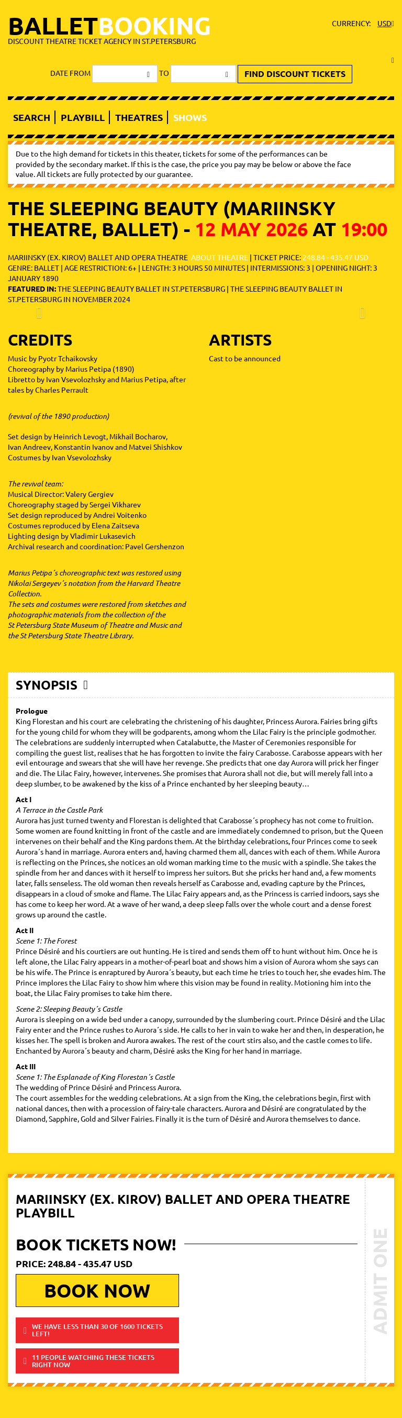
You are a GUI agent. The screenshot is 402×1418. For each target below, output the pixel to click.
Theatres (139, 117)
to (164, 72)
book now (97, 1290)
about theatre (219, 257)
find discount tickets (294, 73)
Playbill (83, 117)
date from (70, 72)
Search (31, 117)
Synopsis (46, 685)
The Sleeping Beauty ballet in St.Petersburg (141, 288)
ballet (109, 29)
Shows (190, 117)
